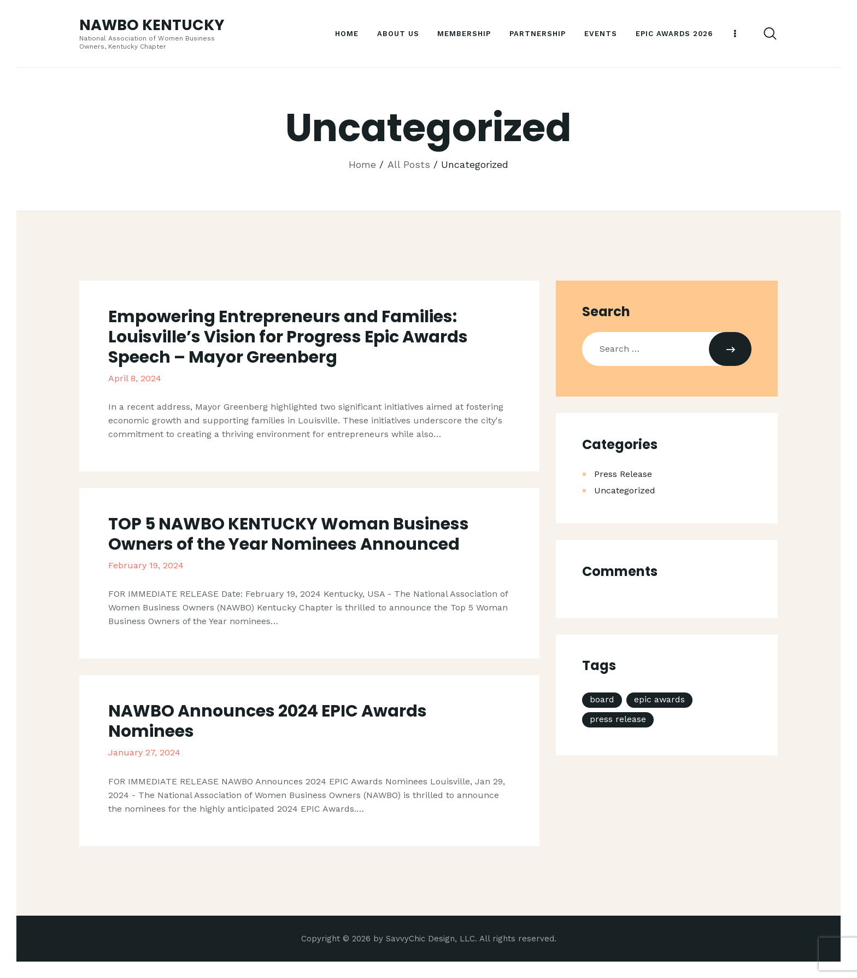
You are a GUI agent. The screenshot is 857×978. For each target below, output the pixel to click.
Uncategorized (624, 490)
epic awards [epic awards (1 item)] (659, 699)
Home (362, 164)
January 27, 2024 (144, 752)
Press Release (623, 474)
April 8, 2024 (134, 378)
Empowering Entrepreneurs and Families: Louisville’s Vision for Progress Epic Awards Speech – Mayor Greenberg (288, 337)
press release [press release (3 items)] (618, 719)
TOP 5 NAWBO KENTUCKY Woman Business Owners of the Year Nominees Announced (288, 534)
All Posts (409, 164)
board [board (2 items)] (602, 699)
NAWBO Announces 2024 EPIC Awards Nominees (267, 721)
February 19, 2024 (146, 565)
